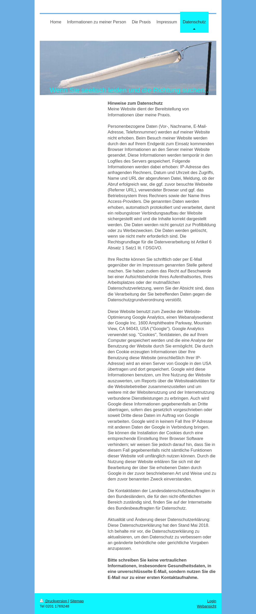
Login (211, 601)
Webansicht (206, 606)
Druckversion (54, 601)
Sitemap (77, 601)
